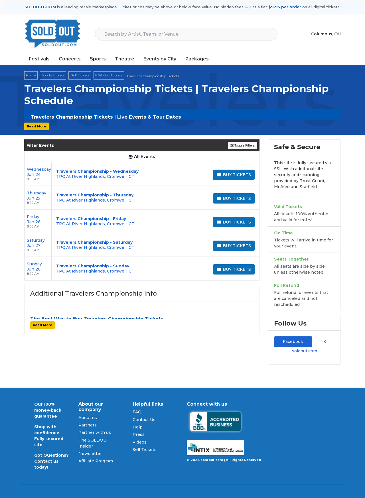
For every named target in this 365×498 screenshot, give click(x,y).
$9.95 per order (284, 7)
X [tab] (323, 341)
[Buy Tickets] (234, 175)
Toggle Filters (242, 145)
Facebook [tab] (293, 341)
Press (139, 434)
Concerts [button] (70, 59)
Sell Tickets (145, 449)
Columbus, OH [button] (326, 33)
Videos (140, 442)
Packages (197, 59)
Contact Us (144, 419)
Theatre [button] (124, 59)
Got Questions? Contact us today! (51, 461)
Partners (87, 425)
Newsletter (90, 453)
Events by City (159, 59)
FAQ (137, 411)
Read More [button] (36, 126)
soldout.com (304, 350)
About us (87, 417)
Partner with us (94, 432)
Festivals (39, 59)
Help (138, 427)
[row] (141, 174)
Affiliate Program (95, 461)
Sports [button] (98, 59)
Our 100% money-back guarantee (47, 410)
